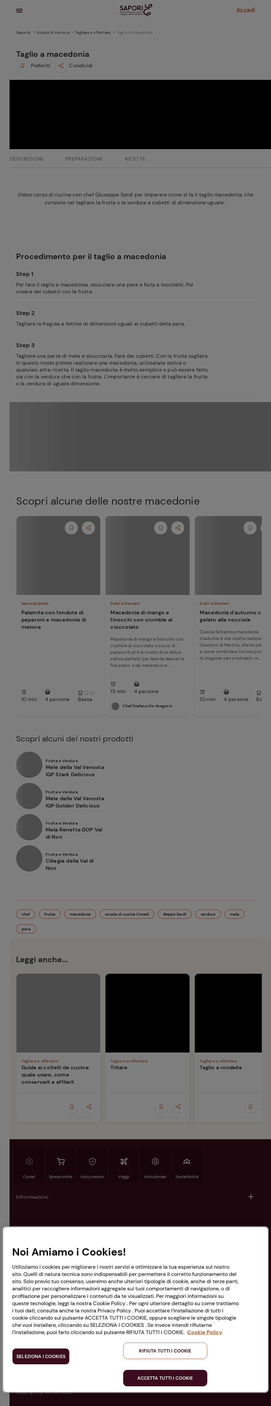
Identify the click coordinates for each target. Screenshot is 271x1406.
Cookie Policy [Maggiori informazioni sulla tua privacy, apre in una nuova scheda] (204, 1332)
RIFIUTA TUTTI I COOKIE (165, 1351)
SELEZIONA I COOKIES (40, 1356)
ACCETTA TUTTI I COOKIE (165, 1378)
